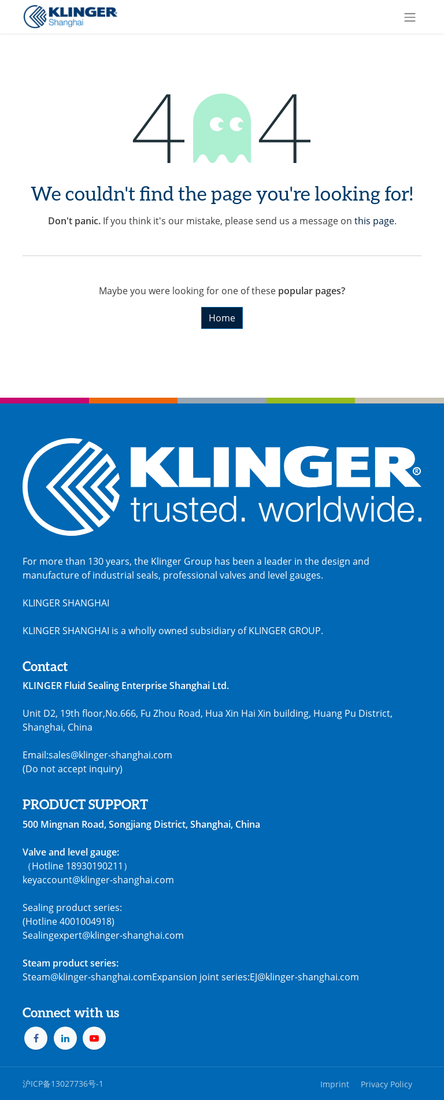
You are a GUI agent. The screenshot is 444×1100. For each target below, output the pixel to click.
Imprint (334, 1084)
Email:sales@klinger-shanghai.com (97, 755)
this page (374, 220)
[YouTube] (94, 1038)
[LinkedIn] (65, 1038)
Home (222, 318)
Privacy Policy (386, 1084)
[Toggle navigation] (409, 17)
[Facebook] (35, 1038)
